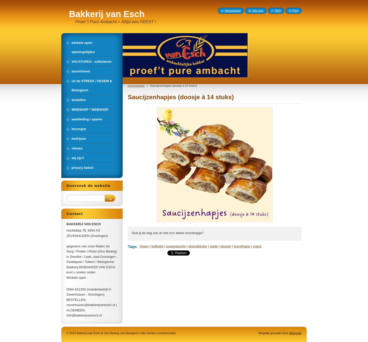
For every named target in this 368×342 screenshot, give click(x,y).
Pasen (144, 246)
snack (257, 246)
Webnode (295, 333)
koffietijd (158, 246)
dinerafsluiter (197, 246)
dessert (226, 246)
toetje (214, 246)
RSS (278, 10)
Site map (257, 10)
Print (295, 10)
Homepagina (136, 85)
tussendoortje (176, 246)
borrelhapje (242, 246)
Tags (132, 246)
